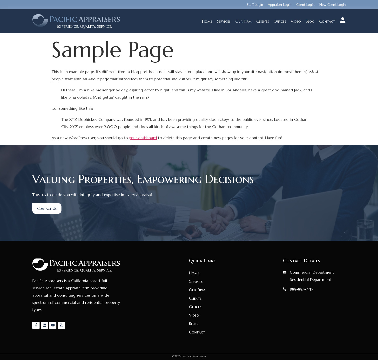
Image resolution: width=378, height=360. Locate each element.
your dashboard (143, 137)
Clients (262, 21)
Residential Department (310, 279)
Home (207, 21)
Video (296, 21)
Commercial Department (312, 272)
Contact (327, 21)
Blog (310, 21)
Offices (280, 21)
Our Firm (243, 21)
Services (223, 21)
